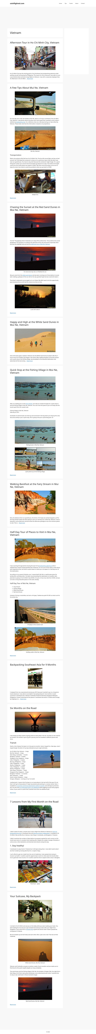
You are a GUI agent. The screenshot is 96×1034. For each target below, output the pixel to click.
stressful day (29, 929)
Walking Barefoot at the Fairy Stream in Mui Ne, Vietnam (34, 485)
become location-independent (41, 833)
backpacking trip (20, 122)
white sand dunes (27, 275)
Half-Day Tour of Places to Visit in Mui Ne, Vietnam (33, 533)
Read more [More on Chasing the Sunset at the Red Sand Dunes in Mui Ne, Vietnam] (13, 313)
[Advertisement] (48, 16)
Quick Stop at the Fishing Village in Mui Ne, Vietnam (34, 371)
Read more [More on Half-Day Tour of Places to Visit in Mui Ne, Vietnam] (13, 655)
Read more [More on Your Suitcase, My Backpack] (13, 1004)
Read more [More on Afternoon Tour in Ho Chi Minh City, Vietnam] (30, 78)
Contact (83, 3)
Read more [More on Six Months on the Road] (13, 792)
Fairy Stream (29, 403)
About (76, 3)
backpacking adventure (45, 566)
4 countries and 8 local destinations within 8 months (30, 786)
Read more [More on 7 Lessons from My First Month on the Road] (13, 887)
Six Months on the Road (23, 708)
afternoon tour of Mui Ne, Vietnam (40, 244)
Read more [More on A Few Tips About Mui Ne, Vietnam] (13, 198)
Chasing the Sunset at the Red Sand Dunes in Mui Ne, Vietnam (35, 208)
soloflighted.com (17, 3)
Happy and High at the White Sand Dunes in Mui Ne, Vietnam (34, 323)
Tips (66, 3)
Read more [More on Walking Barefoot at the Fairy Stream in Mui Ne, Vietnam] (22, 523)
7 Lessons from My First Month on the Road (34, 801)
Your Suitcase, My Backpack (25, 896)
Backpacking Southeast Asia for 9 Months (33, 664)
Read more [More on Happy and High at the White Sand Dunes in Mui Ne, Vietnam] (30, 361)
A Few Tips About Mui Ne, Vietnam (29, 87)
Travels (71, 3)
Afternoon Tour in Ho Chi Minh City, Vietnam (34, 42)
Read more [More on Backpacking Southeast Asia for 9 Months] (23, 699)
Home (60, 3)
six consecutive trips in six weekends (29, 787)
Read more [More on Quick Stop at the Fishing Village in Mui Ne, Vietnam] (13, 475)
